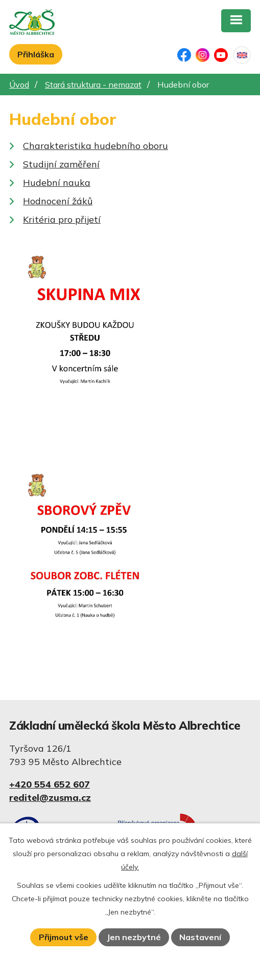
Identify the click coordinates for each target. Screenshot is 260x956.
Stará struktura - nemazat (93, 84)
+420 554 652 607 (49, 784)
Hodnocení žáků (57, 201)
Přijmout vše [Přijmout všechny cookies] (63, 937)
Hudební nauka (56, 182)
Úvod (19, 84)
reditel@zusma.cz (50, 797)
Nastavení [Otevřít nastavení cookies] (200, 937)
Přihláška (35, 54)
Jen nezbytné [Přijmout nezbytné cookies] (134, 937)
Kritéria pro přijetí (62, 219)
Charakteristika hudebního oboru (95, 146)
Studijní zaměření (61, 164)
